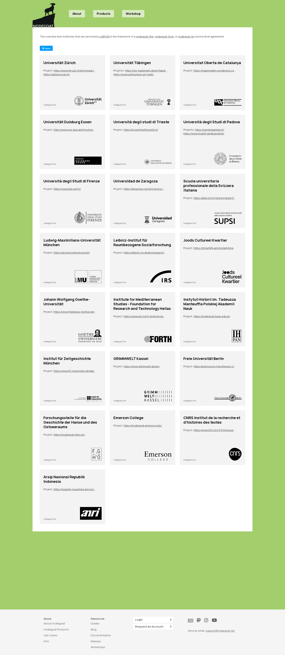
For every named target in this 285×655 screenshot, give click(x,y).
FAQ (46, 641)
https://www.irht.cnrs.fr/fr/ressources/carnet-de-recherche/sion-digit (215, 430)
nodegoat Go (186, 36)
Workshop (133, 13)
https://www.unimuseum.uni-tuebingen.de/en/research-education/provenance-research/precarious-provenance (134, 74)
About (77, 13)
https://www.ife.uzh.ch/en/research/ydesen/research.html (75, 70)
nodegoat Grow (164, 36)
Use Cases (50, 635)
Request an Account (153, 627)
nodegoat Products (56, 629)
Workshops (98, 647)
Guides (95, 623)
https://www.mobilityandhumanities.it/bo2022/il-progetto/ (204, 133)
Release (96, 641)
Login (153, 620)
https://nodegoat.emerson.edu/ (143, 425)
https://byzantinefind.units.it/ (141, 129)
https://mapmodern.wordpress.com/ (215, 70)
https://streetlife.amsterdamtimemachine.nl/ (215, 248)
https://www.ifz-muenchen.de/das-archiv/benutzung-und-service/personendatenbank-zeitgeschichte (75, 371)
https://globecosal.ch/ (56, 74)
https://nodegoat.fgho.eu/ (69, 434)
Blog (93, 629)
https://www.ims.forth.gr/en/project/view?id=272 (145, 316)
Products (103, 13)
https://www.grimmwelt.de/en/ (142, 366)
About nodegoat (54, 623)
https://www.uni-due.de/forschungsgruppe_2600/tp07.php (75, 129)
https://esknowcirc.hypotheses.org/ (215, 366)
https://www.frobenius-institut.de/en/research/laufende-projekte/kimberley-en (75, 311)
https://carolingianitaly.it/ (209, 129)
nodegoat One (145, 36)
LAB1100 (105, 36)
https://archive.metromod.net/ (72, 252)
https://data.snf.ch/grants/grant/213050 (215, 198)
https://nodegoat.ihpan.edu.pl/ (212, 316)
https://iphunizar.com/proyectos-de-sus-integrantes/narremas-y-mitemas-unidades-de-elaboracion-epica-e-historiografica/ (145, 189)
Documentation (101, 635)
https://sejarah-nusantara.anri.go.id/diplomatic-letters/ (75, 489)
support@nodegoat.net (220, 630)
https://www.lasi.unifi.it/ (67, 189)
